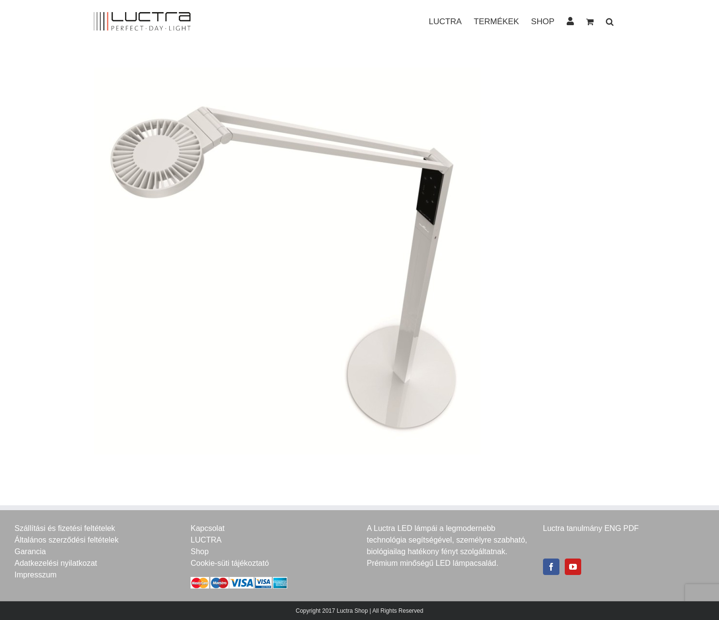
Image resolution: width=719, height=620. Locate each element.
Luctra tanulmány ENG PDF (591, 528)
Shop (199, 551)
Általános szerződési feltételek (66, 540)
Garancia (30, 551)
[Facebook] (551, 567)
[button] (610, 21)
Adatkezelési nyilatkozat (56, 563)
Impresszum (36, 575)
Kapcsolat (207, 528)
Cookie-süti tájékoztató (230, 563)
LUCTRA (206, 540)
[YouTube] (573, 567)
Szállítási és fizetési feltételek (65, 528)
